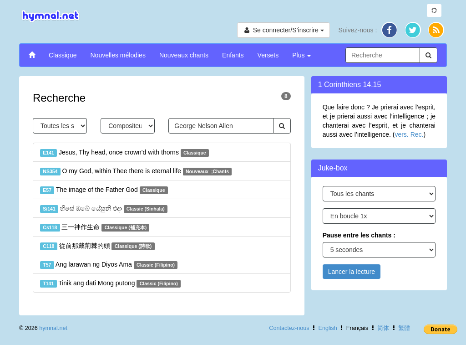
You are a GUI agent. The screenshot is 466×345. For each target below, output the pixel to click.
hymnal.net (53, 328)
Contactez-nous (289, 328)
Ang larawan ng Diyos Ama (108, 265)
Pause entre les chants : (359, 235)
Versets (268, 55)
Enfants (232, 55)
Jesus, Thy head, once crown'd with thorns (124, 153)
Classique (62, 55)
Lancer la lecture (351, 271)
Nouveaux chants (183, 55)
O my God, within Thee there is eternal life (136, 171)
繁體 (404, 328)
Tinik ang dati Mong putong (110, 283)
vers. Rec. (409, 134)
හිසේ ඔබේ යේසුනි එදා (103, 209)
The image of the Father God (104, 190)
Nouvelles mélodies (117, 55)
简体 (383, 328)
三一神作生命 (94, 227)
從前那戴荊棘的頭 (97, 246)
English (328, 328)
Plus (301, 55)
